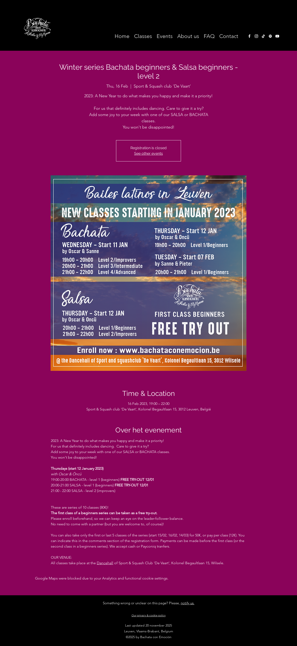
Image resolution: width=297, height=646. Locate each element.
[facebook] (249, 36)
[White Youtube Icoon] (277, 36)
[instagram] (256, 36)
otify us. (188, 603)
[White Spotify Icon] (270, 36)
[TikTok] (263, 36)
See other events (148, 153)
